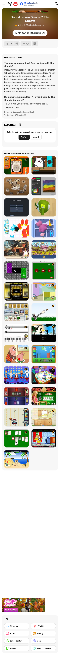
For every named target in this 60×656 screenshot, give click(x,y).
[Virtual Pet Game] (43, 438)
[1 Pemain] (16, 626)
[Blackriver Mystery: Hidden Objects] (16, 249)
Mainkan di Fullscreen (30, 33)
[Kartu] (16, 633)
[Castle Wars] (43, 354)
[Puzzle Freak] (43, 375)
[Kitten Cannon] (43, 312)
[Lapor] (26, 43)
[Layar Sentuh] (16, 641)
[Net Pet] (43, 417)
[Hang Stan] (16, 354)
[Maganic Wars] (16, 312)
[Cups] (43, 270)
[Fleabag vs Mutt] (43, 291)
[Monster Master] (16, 396)
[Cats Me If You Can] (16, 417)
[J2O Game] (16, 165)
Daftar (24, 137)
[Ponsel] (16, 648)
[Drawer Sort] (43, 228)
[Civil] (43, 333)
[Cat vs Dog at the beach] (16, 459)
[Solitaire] (16, 438)
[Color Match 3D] (43, 207)
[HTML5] (43, 626)
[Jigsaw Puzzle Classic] (16, 186)
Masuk (35, 137)
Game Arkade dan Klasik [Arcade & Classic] (23, 112)
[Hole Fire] (16, 228)
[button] (12, 107)
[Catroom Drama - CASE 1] (43, 165)
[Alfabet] (43, 249)
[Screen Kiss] (16, 375)
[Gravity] (16, 270)
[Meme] (43, 641)
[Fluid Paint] (43, 186)
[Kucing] (43, 633)
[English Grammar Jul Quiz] (16, 207)
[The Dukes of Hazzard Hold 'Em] (43, 396)
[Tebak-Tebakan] (43, 648)
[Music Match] (16, 333)
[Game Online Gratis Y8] (13, 4)
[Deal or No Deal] (16, 291)
